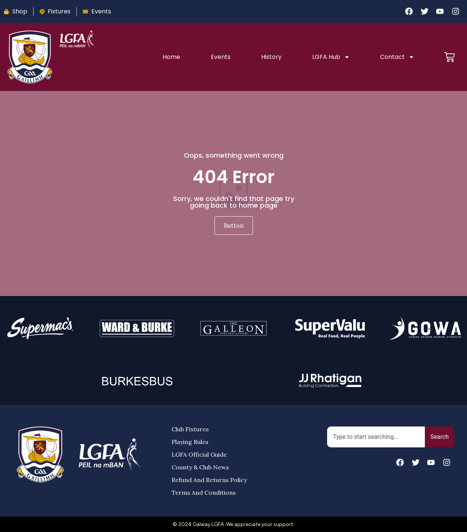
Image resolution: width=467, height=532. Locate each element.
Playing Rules (190, 442)
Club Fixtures (190, 429)
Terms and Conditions (204, 492)
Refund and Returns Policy (209, 480)
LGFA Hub (330, 57)
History (270, 57)
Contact (396, 57)
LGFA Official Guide (199, 454)
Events (220, 57)
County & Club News (200, 467)
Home (171, 57)
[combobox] (376, 436)
